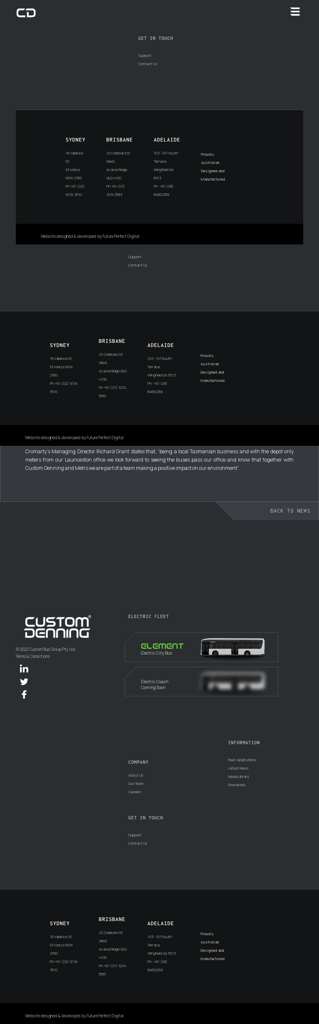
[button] (295, 11)
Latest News (238, 768)
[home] (26, 12)
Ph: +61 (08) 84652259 (164, 190)
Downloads (236, 784)
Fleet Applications (242, 760)
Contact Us (147, 63)
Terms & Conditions (33, 656)
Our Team (136, 783)
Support (145, 55)
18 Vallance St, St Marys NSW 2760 (74, 165)
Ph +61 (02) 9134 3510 (75, 190)
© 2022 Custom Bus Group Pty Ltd (45, 649)
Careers (134, 791)
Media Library (238, 776)
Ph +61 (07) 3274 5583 (115, 190)
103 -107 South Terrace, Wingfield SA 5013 (166, 165)
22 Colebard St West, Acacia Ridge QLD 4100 (118, 165)
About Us (135, 775)
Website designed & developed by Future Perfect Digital (90, 236)
